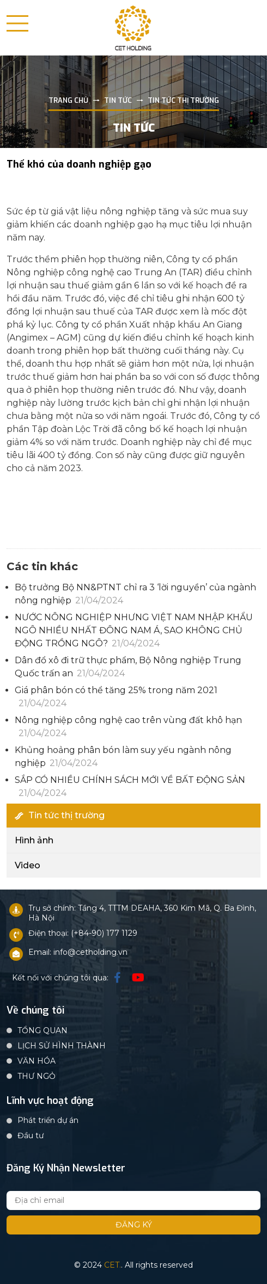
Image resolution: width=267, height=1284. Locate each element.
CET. (112, 1265)
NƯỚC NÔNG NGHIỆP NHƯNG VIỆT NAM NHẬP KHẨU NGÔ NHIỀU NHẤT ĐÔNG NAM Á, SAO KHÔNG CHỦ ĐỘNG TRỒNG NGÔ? (134, 630)
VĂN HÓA (36, 1061)
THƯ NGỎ (36, 1076)
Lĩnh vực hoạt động (50, 1101)
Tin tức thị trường (60, 815)
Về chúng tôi (35, 1011)
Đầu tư (30, 1135)
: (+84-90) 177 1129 (102, 933)
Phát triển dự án (47, 1120)
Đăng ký (134, 1225)
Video (27, 865)
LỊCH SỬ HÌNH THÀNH (61, 1046)
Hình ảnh (34, 840)
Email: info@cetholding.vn (78, 952)
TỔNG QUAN (42, 1030)
